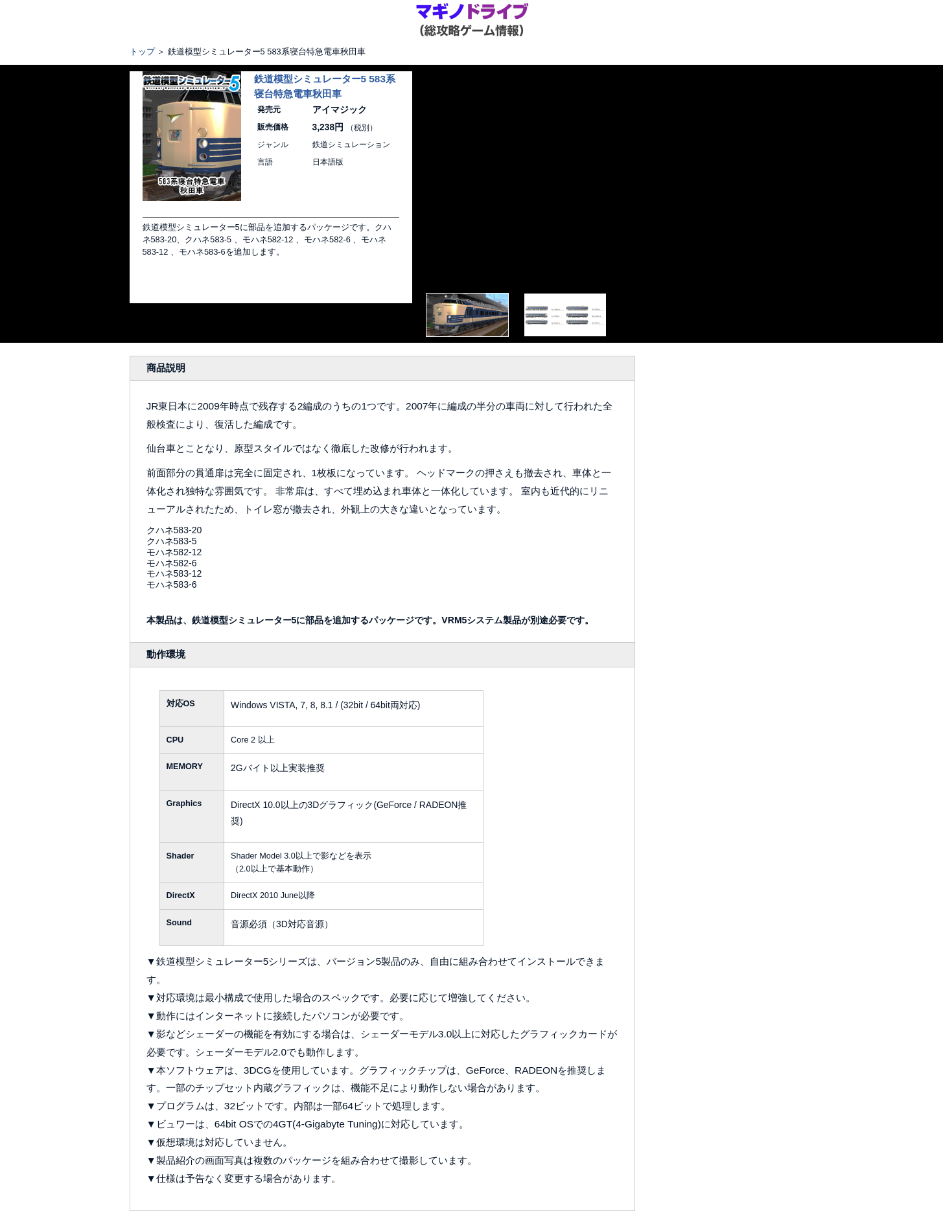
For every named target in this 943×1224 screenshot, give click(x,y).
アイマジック (339, 109)
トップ (142, 51)
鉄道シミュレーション (351, 144)
